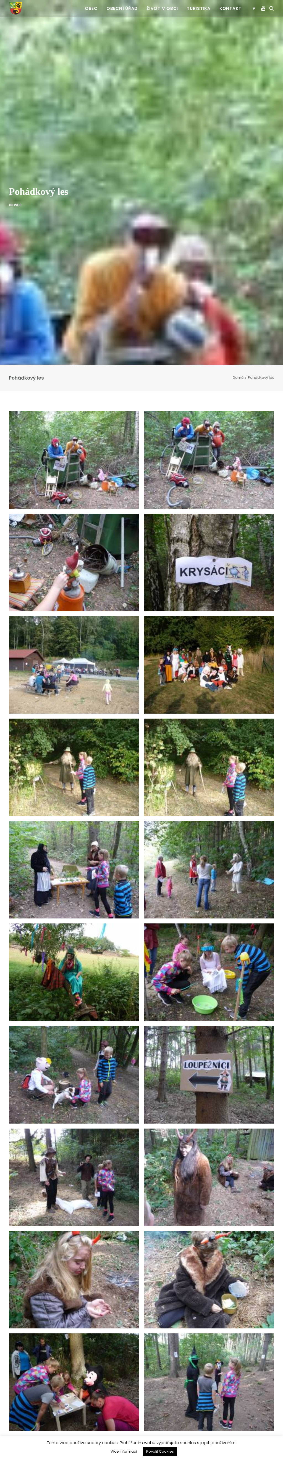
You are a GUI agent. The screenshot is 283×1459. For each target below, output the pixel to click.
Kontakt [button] (230, 8)
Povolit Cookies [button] (160, 1451)
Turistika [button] (199, 8)
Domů (238, 377)
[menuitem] (91, 8)
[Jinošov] (16, 8)
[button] (254, 8)
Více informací (124, 1451)
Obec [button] (91, 8)
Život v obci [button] (162, 8)
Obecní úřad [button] (122, 8)
